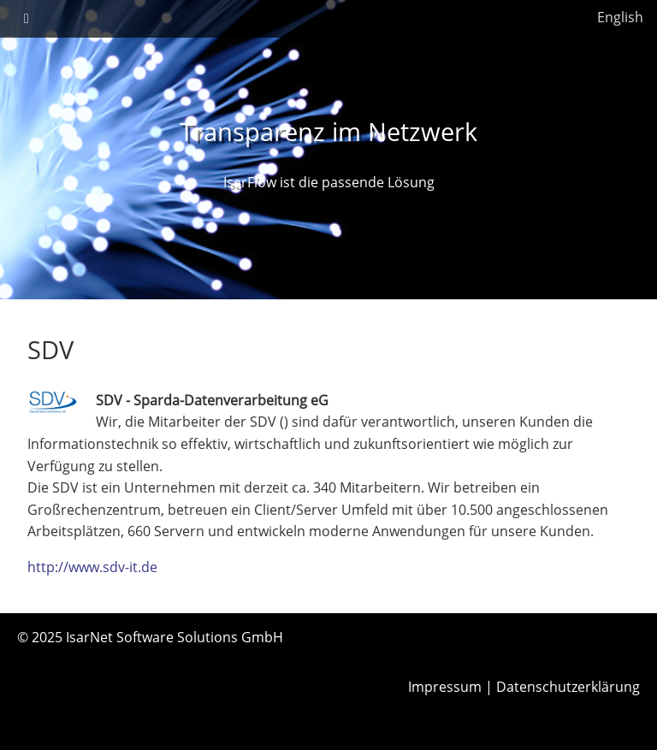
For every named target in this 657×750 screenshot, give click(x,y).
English (620, 17)
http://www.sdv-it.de (92, 567)
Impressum (445, 686)
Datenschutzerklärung (568, 686)
